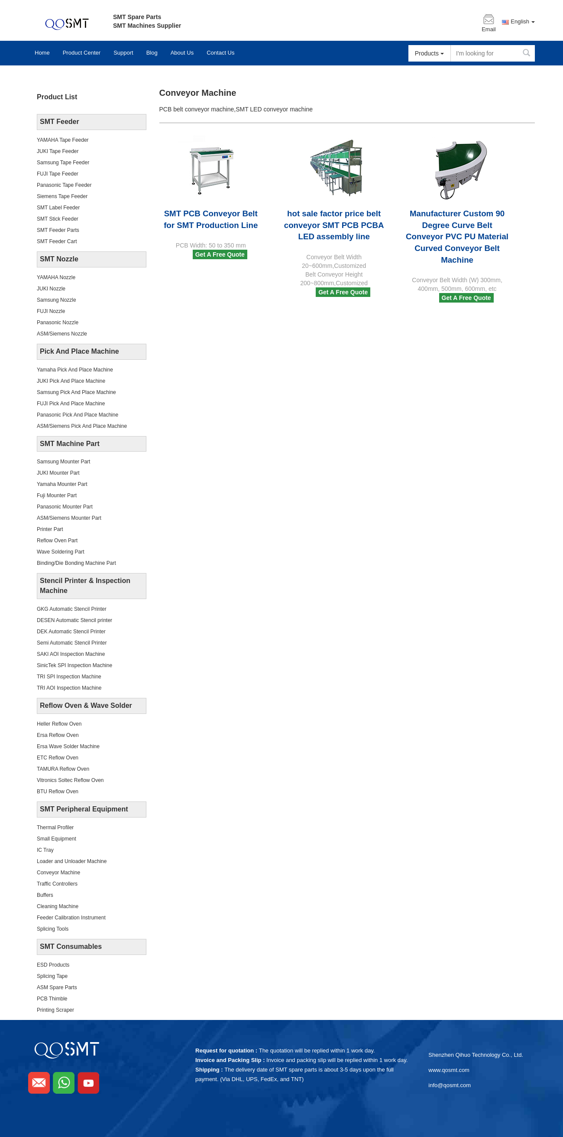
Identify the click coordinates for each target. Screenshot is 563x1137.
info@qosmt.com (449, 1085)
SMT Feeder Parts (58, 230)
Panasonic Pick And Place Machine (77, 415)
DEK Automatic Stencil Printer (71, 632)
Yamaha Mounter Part (62, 484)
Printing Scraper (55, 1010)
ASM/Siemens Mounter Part (69, 518)
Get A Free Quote (220, 254)
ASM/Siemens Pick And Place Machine (82, 426)
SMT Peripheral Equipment (84, 809)
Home (42, 52)
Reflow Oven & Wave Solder (86, 705)
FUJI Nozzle (51, 311)
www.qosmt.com (448, 1070)
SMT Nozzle (59, 259)
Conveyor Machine (58, 873)
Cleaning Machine (57, 906)
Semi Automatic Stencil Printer (72, 643)
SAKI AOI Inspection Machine (71, 654)
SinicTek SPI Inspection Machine (74, 665)
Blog (152, 52)
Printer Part (50, 529)
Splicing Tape (52, 976)
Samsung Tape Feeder (63, 163)
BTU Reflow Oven (57, 791)
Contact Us (220, 52)
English (523, 22)
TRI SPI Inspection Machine (69, 677)
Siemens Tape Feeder (62, 196)
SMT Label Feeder (58, 208)
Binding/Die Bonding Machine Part (76, 563)
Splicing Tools (52, 929)
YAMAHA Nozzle (56, 277)
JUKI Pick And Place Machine (71, 381)
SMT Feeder (59, 121)
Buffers (45, 895)
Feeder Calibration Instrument (71, 918)
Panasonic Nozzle (57, 322)
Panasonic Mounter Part (65, 507)
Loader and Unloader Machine (72, 861)
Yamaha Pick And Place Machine (75, 370)
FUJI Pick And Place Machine (71, 404)
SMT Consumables (71, 946)
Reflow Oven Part (57, 541)
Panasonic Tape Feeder (64, 185)
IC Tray (45, 850)
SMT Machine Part (70, 443)
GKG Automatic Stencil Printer (72, 609)
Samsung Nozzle (56, 300)
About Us (182, 52)
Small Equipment (56, 839)
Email (489, 29)
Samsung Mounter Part (63, 462)
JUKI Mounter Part (58, 473)
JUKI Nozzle (51, 289)
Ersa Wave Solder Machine (68, 746)
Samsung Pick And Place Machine (76, 392)
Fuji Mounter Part (57, 495)
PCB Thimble (52, 999)
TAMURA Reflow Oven (63, 769)
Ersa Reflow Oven (58, 735)
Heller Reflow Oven (59, 724)
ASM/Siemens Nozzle (62, 334)
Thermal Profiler (55, 827)
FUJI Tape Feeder (57, 174)
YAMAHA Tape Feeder (63, 140)
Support (123, 52)
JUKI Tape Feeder (58, 151)
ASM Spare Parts (57, 987)
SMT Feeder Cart (57, 241)
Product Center (81, 52)
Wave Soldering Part (60, 552)
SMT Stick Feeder (57, 219)
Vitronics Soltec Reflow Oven (70, 780)
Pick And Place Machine (79, 351)
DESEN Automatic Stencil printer (74, 620)
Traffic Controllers (57, 884)
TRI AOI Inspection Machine (69, 688)
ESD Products (53, 965)
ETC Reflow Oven (57, 758)
